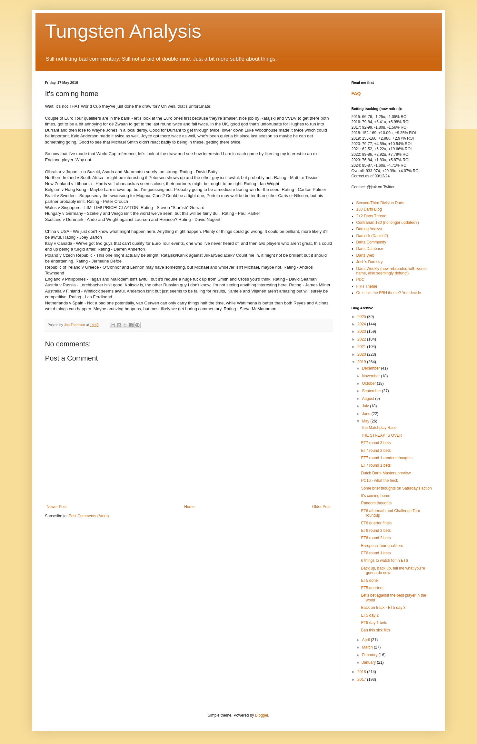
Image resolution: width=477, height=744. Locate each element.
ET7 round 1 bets (376, 465)
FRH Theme (366, 286)
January (369, 662)
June (366, 414)
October (369, 383)
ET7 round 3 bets (376, 443)
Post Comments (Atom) (89, 516)
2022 (362, 339)
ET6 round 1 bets (376, 553)
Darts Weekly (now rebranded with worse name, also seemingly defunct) (391, 270)
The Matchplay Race (378, 427)
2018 (362, 672)
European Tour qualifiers (382, 545)
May (366, 421)
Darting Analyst (369, 229)
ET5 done (369, 580)
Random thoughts (376, 503)
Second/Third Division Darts (380, 203)
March (368, 647)
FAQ (356, 93)
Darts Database (369, 248)
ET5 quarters (372, 588)
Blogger (261, 715)
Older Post (321, 506)
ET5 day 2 (370, 615)
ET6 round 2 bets (376, 538)
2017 (362, 679)
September (372, 391)
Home (189, 506)
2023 (362, 331)
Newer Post (57, 506)
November (371, 376)
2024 (362, 324)
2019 (362, 362)
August (368, 398)
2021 (362, 346)
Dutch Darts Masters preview (386, 473)
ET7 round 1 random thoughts (386, 458)
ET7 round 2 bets (376, 450)
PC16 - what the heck (379, 480)
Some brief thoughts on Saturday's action (396, 488)
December (371, 368)
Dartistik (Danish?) (372, 235)
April (366, 640)
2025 (362, 316)
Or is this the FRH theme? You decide (388, 293)
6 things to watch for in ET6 (384, 560)
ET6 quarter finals (376, 523)
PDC (360, 279)
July (366, 406)
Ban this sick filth (375, 630)
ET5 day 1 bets (374, 622)
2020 (362, 354)
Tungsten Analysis (123, 31)
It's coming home (375, 495)
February (370, 655)
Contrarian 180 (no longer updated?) (387, 222)
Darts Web (365, 255)
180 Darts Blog (369, 209)
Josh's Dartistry (369, 262)
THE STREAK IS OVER (381, 435)
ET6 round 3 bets (376, 530)
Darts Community (371, 242)
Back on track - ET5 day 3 (383, 607)
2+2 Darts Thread (371, 216)
